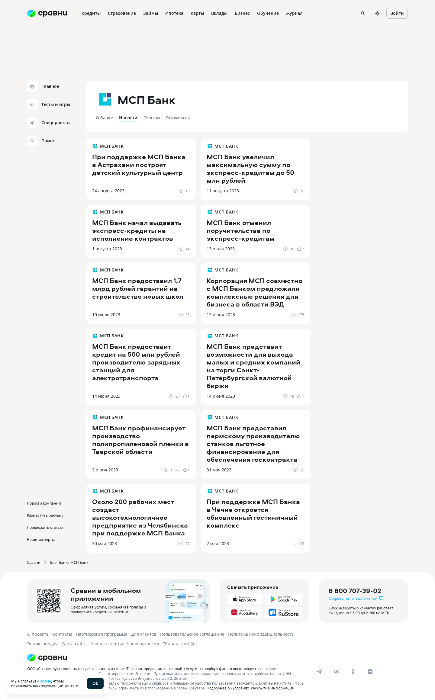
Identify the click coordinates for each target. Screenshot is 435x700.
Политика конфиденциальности (261, 634)
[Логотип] (167, 657)
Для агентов (143, 634)
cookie (45, 681)
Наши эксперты (41, 539)
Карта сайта (74, 644)
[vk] (336, 672)
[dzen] (370, 672)
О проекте (38, 634)
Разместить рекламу (45, 515)
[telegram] (319, 672)
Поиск (41, 140)
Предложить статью (45, 527)
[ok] (353, 672)
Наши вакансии (143, 644)
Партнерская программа (101, 634)
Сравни (33, 562)
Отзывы (151, 117)
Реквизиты (178, 117)
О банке (104, 117)
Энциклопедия (42, 644)
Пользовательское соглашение (192, 634)
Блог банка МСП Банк (69, 562)
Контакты (62, 634)
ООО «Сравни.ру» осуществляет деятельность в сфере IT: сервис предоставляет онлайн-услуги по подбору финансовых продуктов (144, 668)
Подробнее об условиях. (228, 688)
